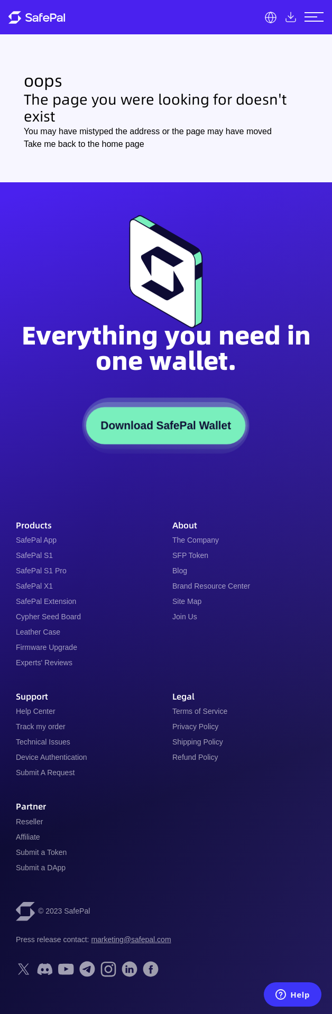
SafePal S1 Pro (41, 570)
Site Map (186, 601)
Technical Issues (43, 742)
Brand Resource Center (211, 586)
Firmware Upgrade (46, 647)
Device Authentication (51, 757)
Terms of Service (199, 711)
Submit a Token (41, 852)
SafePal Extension (46, 601)
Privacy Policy (195, 726)
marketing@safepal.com (131, 939)
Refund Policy (195, 757)
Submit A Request (45, 772)
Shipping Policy (197, 742)
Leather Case (38, 632)
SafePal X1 (34, 586)
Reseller (29, 821)
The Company (195, 540)
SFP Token (190, 555)
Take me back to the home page (84, 143)
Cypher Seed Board (48, 616)
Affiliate (28, 837)
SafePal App (36, 540)
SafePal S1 (34, 555)
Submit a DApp (41, 867)
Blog (179, 570)
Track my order (41, 726)
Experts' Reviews (44, 662)
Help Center (36, 711)
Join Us (184, 616)
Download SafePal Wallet (166, 426)
